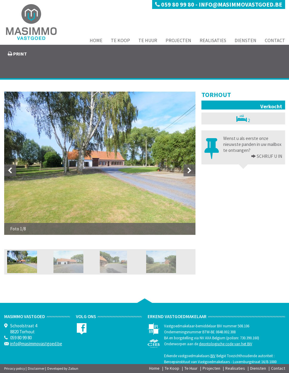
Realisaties (213, 40)
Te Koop (120, 40)
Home (96, 40)
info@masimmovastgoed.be (240, 4)
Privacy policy (14, 368)
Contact (275, 40)
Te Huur (147, 40)
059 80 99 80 (175, 4)
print (19, 54)
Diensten (245, 40)
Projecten (178, 40)
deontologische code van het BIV (225, 343)
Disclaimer (36, 368)
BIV (212, 355)
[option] (99, 163)
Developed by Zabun (62, 368)
